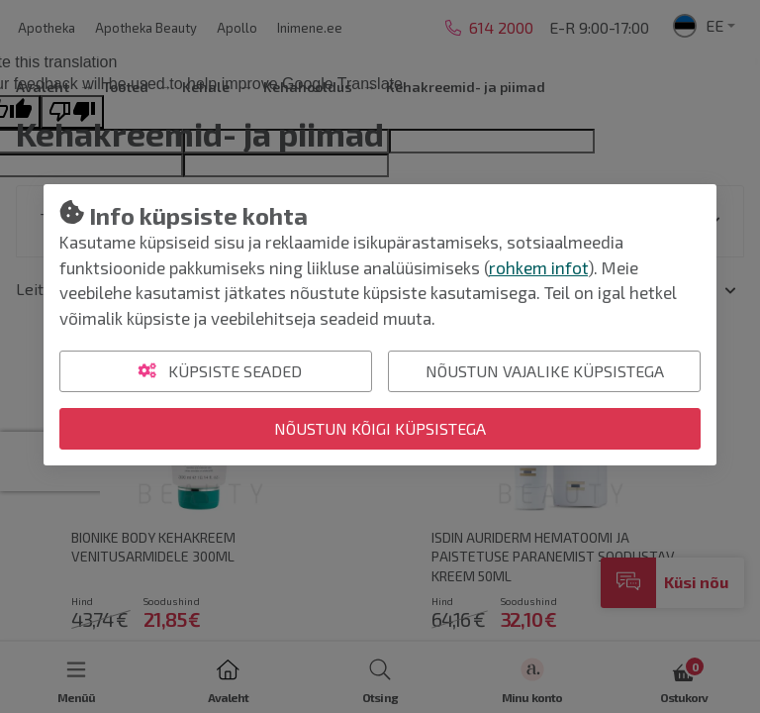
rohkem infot (538, 267)
